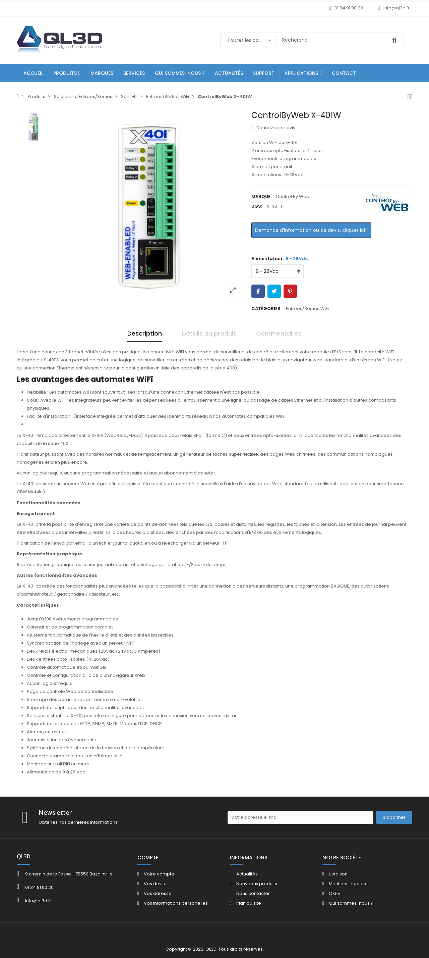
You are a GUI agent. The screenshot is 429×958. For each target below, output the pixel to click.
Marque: (261, 196)
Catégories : (267, 308)
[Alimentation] (277, 271)
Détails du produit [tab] (209, 333)
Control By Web (292, 196)
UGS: (256, 206)
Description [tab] (144, 333)
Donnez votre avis (273, 127)
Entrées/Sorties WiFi (307, 308)
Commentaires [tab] (279, 333)
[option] (149, 206)
